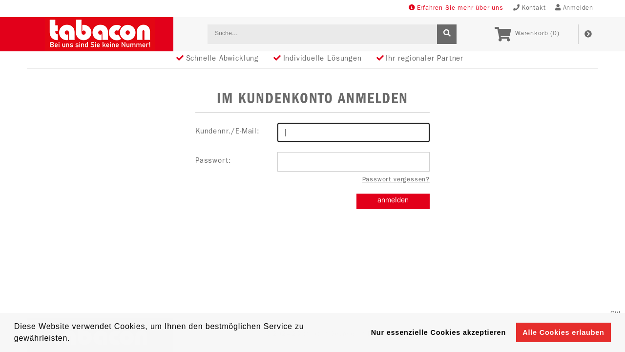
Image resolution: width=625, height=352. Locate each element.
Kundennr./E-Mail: (312, 132)
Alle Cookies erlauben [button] (563, 332)
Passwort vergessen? (396, 180)
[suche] (447, 34)
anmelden (393, 201)
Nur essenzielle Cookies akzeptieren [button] (438, 332)
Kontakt (529, 8)
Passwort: (312, 162)
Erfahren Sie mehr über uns (456, 8)
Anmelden (574, 8)
